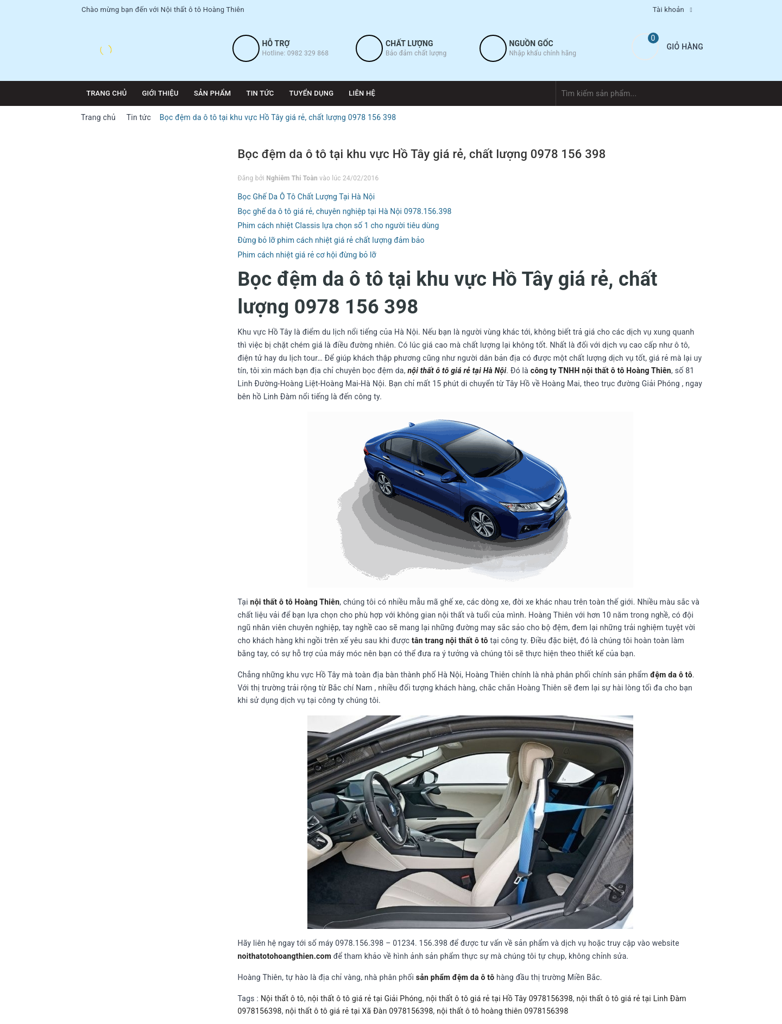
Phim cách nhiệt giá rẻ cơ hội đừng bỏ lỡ (307, 254)
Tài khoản (668, 9)
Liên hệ (362, 93)
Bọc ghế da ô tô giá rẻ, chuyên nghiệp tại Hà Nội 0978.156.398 (345, 211)
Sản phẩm (212, 93)
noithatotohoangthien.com (285, 956)
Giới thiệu (160, 93)
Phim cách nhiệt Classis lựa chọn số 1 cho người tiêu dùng (338, 225)
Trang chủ (106, 93)
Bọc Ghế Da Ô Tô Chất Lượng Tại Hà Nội (306, 196)
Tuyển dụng (311, 93)
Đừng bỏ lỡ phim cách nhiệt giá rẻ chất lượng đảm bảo (331, 240)
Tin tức (260, 93)
